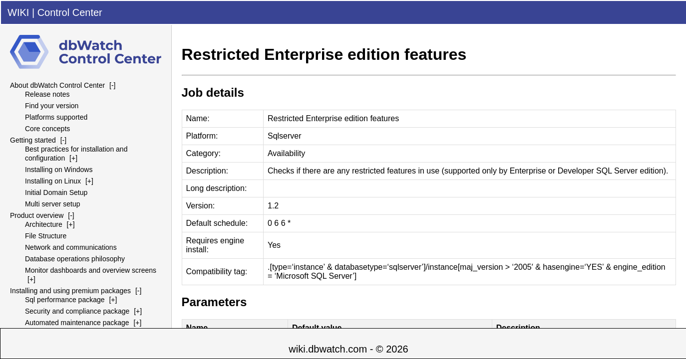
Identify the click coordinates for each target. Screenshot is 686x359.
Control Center (69, 12)
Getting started (33, 140)
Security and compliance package (77, 311)
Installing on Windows (58, 170)
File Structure (45, 236)
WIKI (18, 12)
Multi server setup (52, 204)
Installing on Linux (53, 181)
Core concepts (47, 129)
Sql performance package (65, 300)
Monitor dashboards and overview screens (90, 270)
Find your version (51, 106)
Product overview (36, 215)
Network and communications (71, 247)
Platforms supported (56, 117)
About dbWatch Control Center (57, 85)
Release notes (47, 94)
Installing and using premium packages (70, 291)
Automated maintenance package (77, 323)
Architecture (43, 224)
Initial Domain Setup (56, 192)
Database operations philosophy (75, 259)
